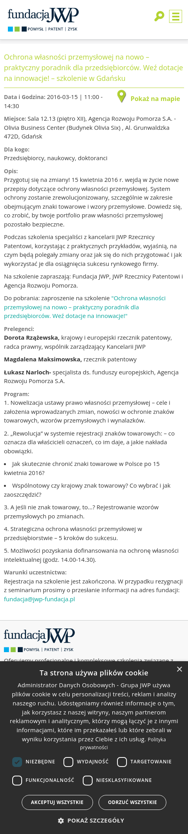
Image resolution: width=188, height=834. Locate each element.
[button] (94, 820)
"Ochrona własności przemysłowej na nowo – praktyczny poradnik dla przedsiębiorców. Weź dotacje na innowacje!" (85, 307)
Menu (175, 16)
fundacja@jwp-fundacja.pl (39, 599)
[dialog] (94, 747)
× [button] (179, 670)
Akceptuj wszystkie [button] (57, 802)
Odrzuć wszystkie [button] (132, 802)
